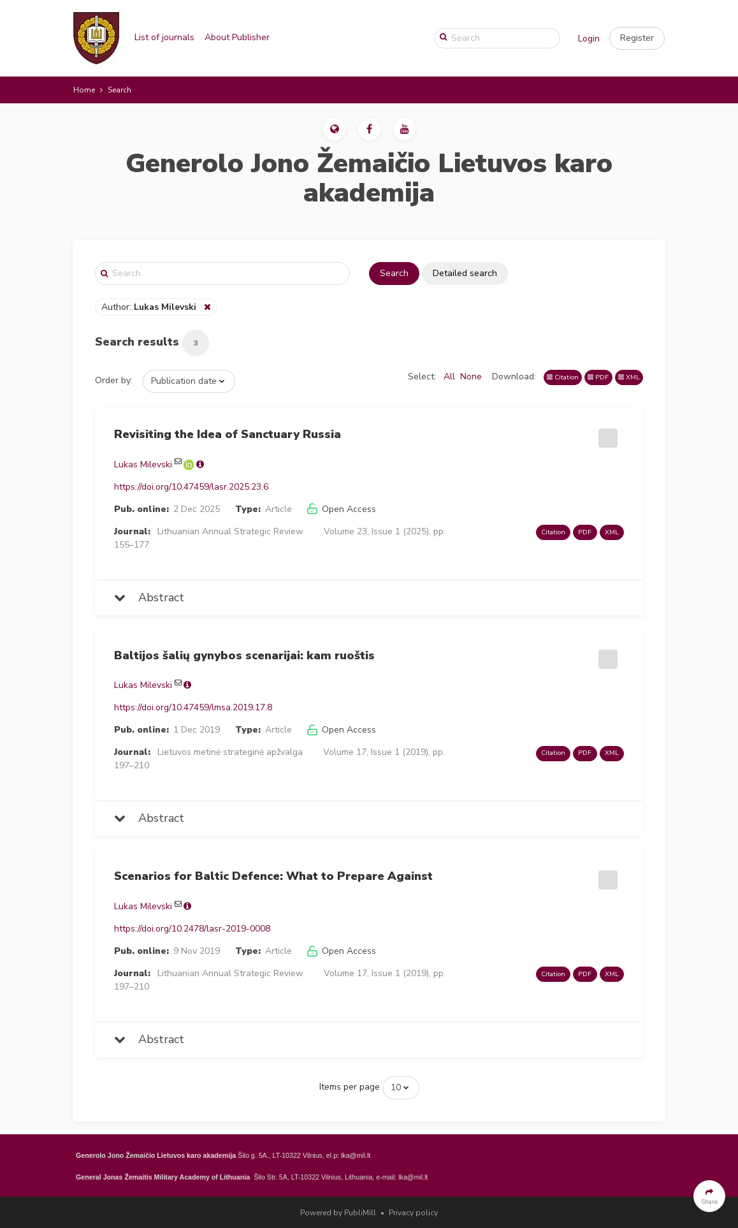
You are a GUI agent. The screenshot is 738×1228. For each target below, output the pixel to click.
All (449, 376)
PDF (598, 377)
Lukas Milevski (143, 464)
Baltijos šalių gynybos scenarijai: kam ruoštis (244, 655)
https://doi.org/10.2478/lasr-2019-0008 (192, 929)
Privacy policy (413, 1213)
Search (394, 273)
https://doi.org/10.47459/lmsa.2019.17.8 (193, 707)
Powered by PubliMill (338, 1213)
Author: (150, 307)
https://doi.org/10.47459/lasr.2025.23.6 (191, 487)
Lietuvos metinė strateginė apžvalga (230, 752)
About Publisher (237, 37)
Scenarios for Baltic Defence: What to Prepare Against (273, 876)
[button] (637, 38)
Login (589, 39)
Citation (563, 377)
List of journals (164, 37)
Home (84, 90)
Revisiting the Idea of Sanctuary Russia (227, 434)
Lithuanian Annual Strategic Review (230, 531)
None (471, 376)
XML (629, 377)
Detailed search (465, 273)
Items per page (349, 1087)
